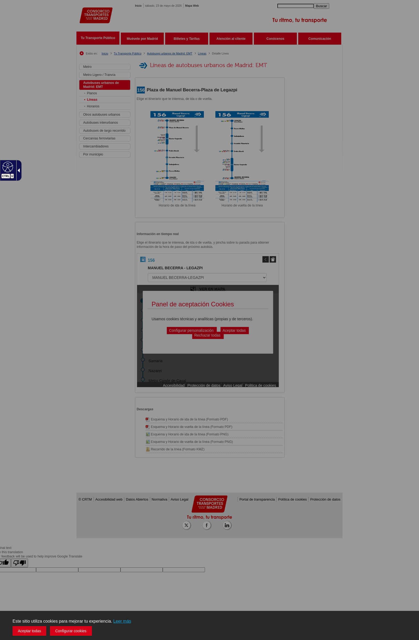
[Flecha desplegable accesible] (17, 170)
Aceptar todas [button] (29, 631)
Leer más (122, 621)
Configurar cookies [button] (71, 631)
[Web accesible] (7, 166)
